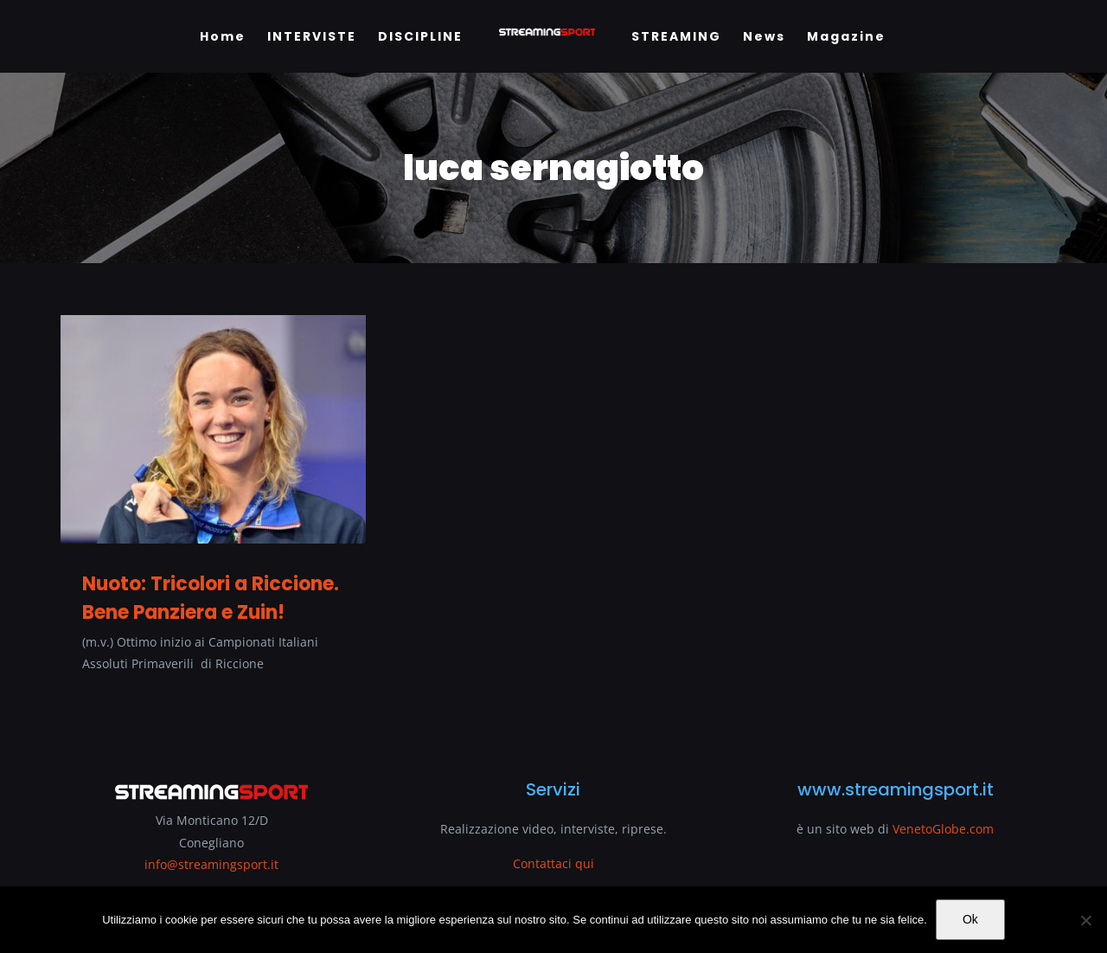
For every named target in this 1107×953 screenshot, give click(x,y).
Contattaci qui (553, 863)
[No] (1085, 920)
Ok (970, 919)
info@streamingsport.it (211, 864)
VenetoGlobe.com (943, 829)
